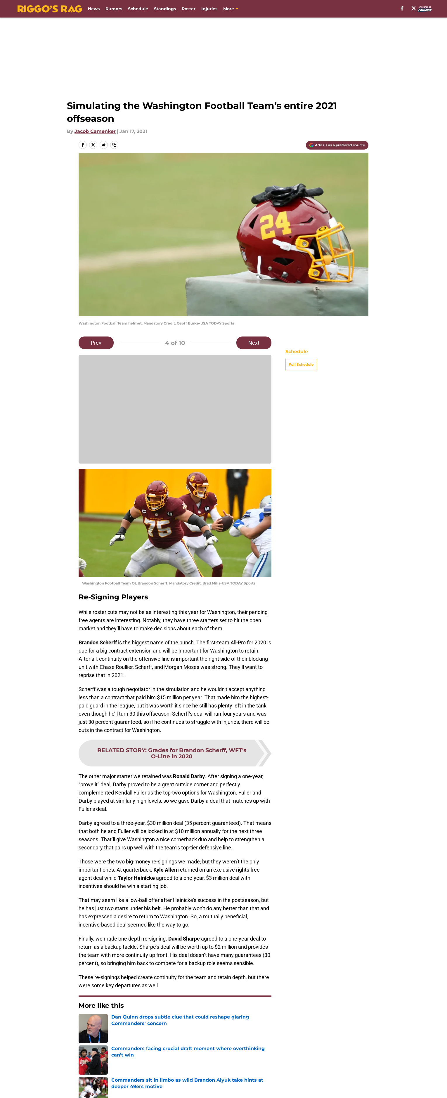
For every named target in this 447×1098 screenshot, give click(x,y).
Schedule (138, 8)
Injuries (209, 8)
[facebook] (402, 8)
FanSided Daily (96, 1088)
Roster (188, 8)
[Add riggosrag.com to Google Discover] (337, 145)
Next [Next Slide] (253, 343)
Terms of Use (290, 1088)
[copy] (114, 145)
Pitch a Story (155, 1088)
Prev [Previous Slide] (96, 343)
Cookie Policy (352, 1088)
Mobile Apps (351, 1077)
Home (85, 1035)
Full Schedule (301, 364)
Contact (228, 1077)
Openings (152, 1077)
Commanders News (119, 1035)
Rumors (113, 8)
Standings (165, 8)
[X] (413, 8)
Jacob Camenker (95, 131)
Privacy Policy (235, 1088)
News (94, 8)
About (86, 1077)
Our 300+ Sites (292, 1077)
